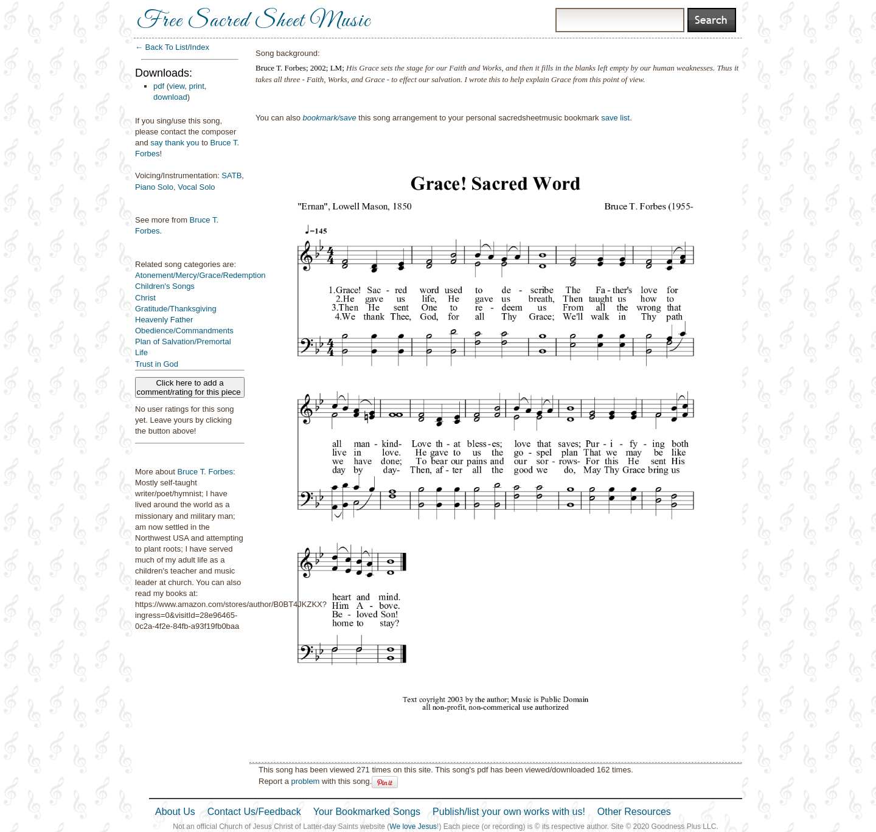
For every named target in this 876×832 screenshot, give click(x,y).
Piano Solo (154, 187)
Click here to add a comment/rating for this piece (190, 387)
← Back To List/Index (172, 47)
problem (305, 781)
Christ (145, 297)
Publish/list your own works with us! (509, 811)
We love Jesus (413, 826)
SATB (231, 175)
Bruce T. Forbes (205, 471)
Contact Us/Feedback (254, 811)
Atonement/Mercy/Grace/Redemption (200, 275)
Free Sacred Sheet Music (253, 21)
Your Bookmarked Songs (366, 811)
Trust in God (156, 364)
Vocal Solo (196, 187)
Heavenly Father (164, 319)
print (196, 86)
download (170, 97)
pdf (158, 86)
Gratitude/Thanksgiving (176, 308)
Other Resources (634, 811)
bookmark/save (329, 117)
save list (615, 117)
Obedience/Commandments (184, 330)
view (176, 86)
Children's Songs (165, 286)
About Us (175, 811)
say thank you (174, 142)
